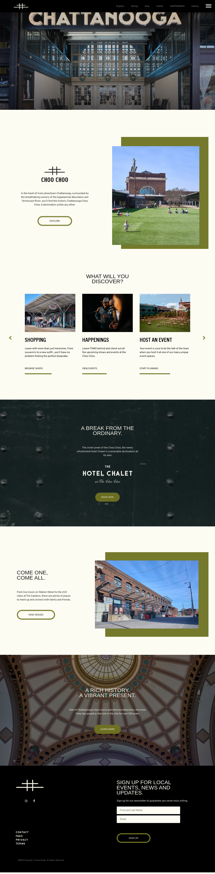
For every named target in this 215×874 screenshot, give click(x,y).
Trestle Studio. (40, 860)
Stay (147, 6)
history (195, 6)
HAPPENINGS (177, 6)
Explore (120, 6)
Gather (159, 6)
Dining (134, 6)
